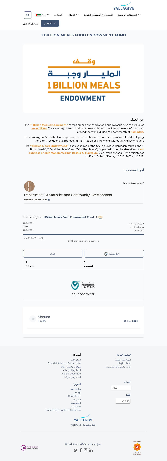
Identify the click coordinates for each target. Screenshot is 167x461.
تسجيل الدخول (30, 23)
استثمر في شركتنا (72, 377)
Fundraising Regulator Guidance (63, 410)
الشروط (77, 399)
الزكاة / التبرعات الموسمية (118, 366)
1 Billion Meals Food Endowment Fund (68, 217)
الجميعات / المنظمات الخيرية (98, 14)
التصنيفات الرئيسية (129, 14)
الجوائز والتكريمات (72, 370)
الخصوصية (76, 403)
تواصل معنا (75, 389)
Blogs (77, 392)
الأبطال (73, 14)
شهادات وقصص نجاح (71, 366)
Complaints (74, 396)
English (125, 400)
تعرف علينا (76, 359)
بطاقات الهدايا (124, 363)
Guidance (75, 406)
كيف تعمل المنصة (123, 359)
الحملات (58, 14)
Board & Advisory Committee (64, 363)
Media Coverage (71, 373)
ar (42, 14)
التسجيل (50, 23)
